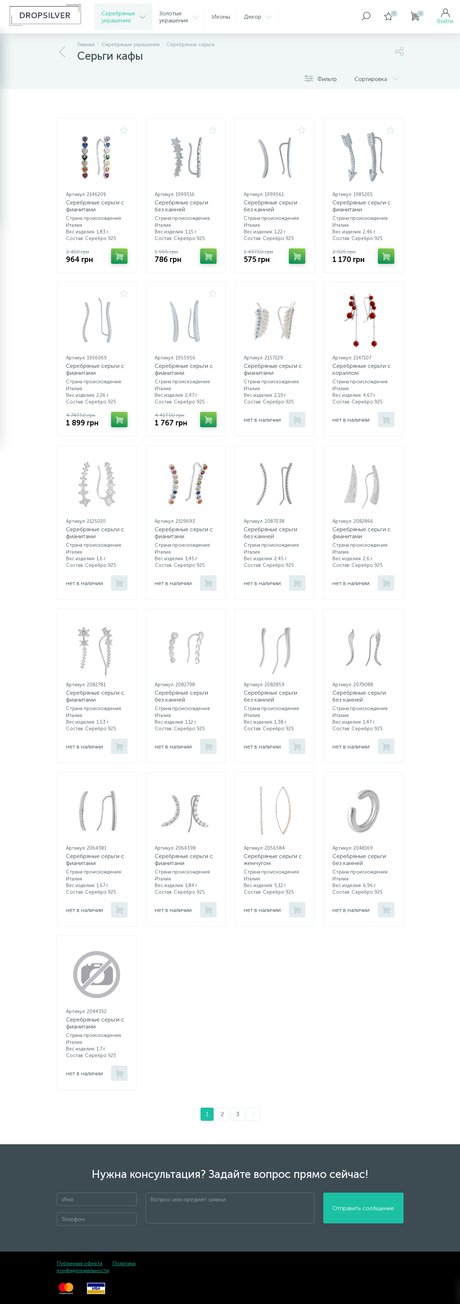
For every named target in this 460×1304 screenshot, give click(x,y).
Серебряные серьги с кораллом (361, 369)
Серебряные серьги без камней (181, 206)
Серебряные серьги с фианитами (95, 206)
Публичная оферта (79, 1263)
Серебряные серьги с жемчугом (273, 860)
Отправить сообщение (363, 1208)
